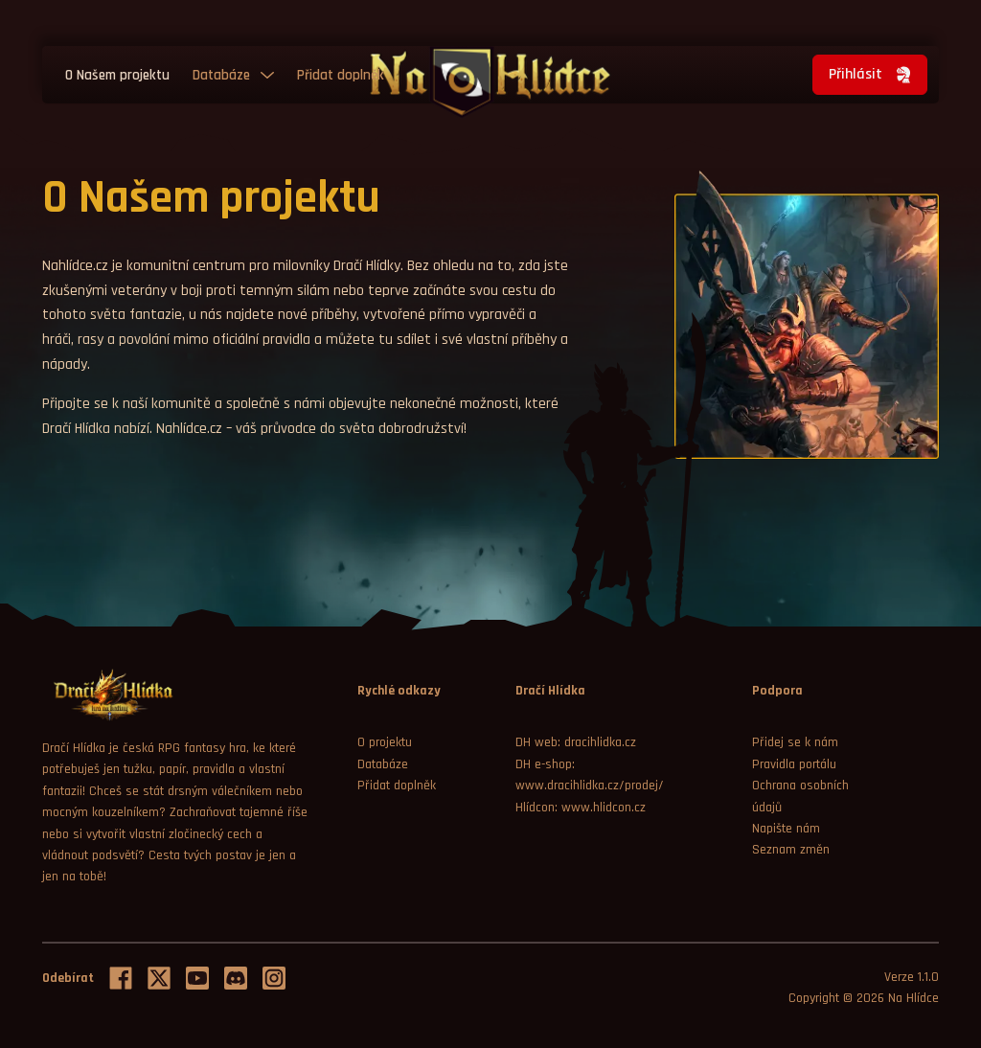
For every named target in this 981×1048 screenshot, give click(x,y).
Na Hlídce (913, 998)
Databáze (221, 75)
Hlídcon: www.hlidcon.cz (580, 807)
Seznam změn (791, 849)
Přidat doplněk (340, 75)
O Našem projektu (117, 75)
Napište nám (786, 828)
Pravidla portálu (794, 764)
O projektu (384, 742)
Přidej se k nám (795, 742)
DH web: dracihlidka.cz (575, 742)
